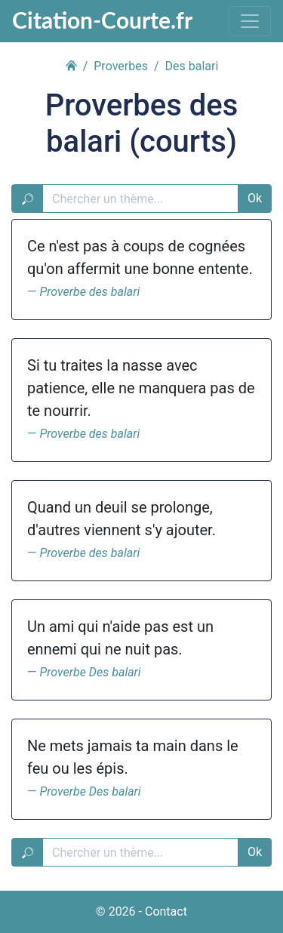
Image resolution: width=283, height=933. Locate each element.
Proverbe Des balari (89, 672)
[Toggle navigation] (250, 21)
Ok (255, 198)
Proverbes (121, 66)
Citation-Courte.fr (102, 19)
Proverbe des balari (89, 292)
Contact (166, 911)
